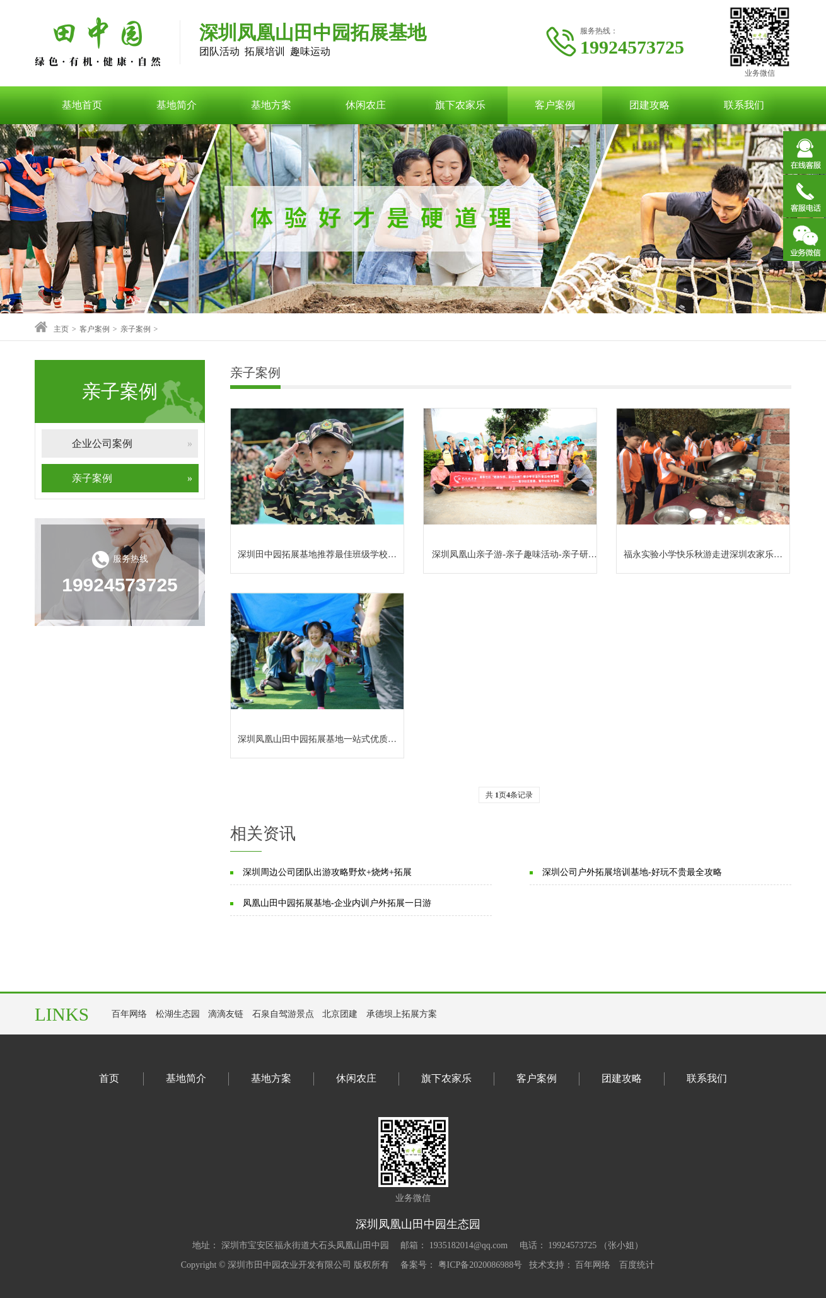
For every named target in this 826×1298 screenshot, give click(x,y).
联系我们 (744, 105)
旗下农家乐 (460, 105)
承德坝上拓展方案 (401, 1014)
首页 (109, 1078)
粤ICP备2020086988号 (479, 1265)
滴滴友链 (225, 1014)
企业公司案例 (135, 443)
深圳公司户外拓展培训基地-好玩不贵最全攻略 (632, 872)
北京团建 (340, 1014)
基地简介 (176, 105)
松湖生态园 (178, 1014)
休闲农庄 (366, 105)
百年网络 (129, 1014)
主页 (61, 329)
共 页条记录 (509, 795)
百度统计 (636, 1265)
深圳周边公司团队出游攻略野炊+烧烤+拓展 (327, 872)
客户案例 (555, 105)
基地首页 (82, 105)
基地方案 (271, 105)
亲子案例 (135, 329)
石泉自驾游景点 (283, 1014)
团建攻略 (649, 105)
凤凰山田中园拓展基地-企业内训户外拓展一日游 (337, 903)
